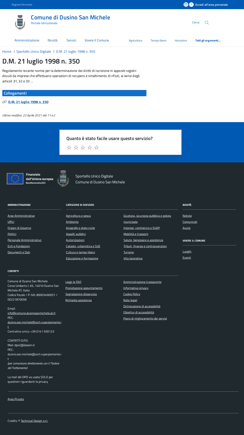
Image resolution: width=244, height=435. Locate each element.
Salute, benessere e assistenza (143, 240)
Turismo (129, 252)
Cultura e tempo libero (80, 252)
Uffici (11, 221)
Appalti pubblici (76, 234)
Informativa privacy (135, 288)
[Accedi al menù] (7, 22)
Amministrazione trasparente (142, 282)
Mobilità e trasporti (136, 234)
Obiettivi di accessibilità (138, 312)
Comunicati (190, 221)
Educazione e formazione (82, 258)
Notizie (187, 215)
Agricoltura (135, 40)
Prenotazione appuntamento (83, 288)
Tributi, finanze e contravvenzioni (145, 246)
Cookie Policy (131, 294)
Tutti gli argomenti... (208, 40)
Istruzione (181, 40)
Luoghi (187, 251)
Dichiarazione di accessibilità (141, 306)
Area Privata (16, 399)
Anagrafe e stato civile (80, 228)
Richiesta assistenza (78, 300)
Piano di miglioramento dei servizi (145, 318)
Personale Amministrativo (24, 240)
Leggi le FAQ (73, 282)
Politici (12, 234)
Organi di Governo (19, 228)
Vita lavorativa (133, 258)
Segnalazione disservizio (81, 294)
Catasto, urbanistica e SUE (83, 246)
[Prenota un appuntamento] (186, 4)
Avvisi (186, 228)
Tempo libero (158, 40)
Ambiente (72, 221)
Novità (53, 40)
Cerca (195, 22)
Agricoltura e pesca (78, 215)
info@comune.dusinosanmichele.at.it (31, 313)
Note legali (130, 300)
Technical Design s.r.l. (34, 420)
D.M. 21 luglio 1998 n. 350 (28, 101)
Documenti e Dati (19, 252)
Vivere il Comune (97, 40)
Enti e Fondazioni (19, 246)
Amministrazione (26, 40)
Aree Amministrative (21, 215)
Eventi (187, 257)
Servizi (71, 40)
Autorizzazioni (75, 240)
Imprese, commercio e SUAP (142, 228)
